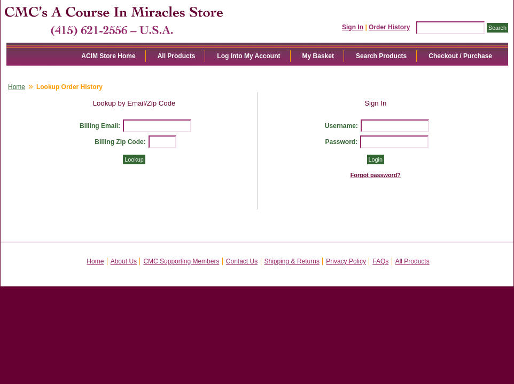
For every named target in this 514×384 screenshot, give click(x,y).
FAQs (380, 261)
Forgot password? (376, 175)
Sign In (352, 27)
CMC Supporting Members (181, 261)
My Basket (318, 56)
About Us (124, 261)
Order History (389, 27)
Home (16, 87)
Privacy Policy (346, 261)
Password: (341, 142)
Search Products (381, 56)
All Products (177, 56)
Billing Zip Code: (120, 142)
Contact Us (242, 261)
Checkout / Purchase (460, 56)
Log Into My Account (248, 56)
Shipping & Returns (292, 261)
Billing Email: (100, 126)
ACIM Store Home (108, 56)
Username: (341, 126)
